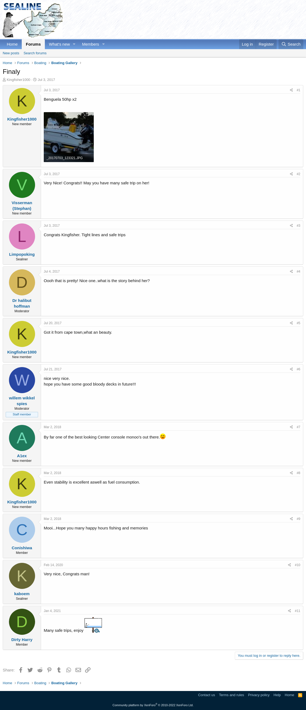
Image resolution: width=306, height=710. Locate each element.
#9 (298, 519)
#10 (297, 565)
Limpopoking (22, 254)
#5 (298, 323)
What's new (59, 44)
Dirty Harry (22, 639)
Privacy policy (259, 695)
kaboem (22, 593)
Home (12, 44)
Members (90, 44)
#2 (298, 174)
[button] (74, 44)
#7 (298, 427)
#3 (298, 226)
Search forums (35, 53)
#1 (298, 90)
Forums (33, 44)
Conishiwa (22, 547)
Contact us (206, 695)
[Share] (291, 90)
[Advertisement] (204, 19)
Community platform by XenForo (153, 705)
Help (277, 695)
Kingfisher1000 (18, 80)
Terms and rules (231, 695)
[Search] (291, 44)
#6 (298, 369)
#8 (298, 473)
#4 (298, 271)
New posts (11, 53)
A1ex (22, 455)
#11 (297, 611)
